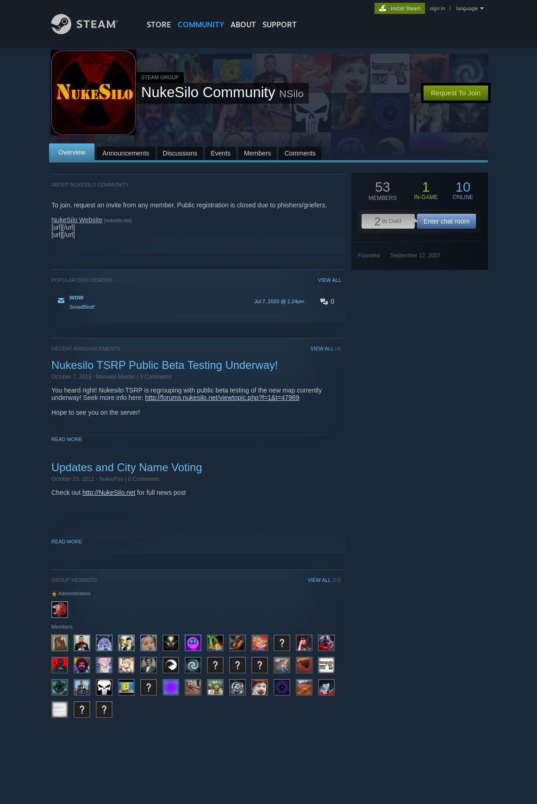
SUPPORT (279, 24)
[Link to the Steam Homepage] (91, 32)
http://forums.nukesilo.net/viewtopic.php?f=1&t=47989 (222, 397)
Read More (66, 439)
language (467, 8)
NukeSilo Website (76, 220)
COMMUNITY (201, 24)
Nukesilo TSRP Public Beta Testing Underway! (164, 365)
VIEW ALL (329, 280)
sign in (437, 8)
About (243, 24)
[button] (196, 301)
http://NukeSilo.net (108, 492)
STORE (159, 24)
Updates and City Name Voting (126, 467)
